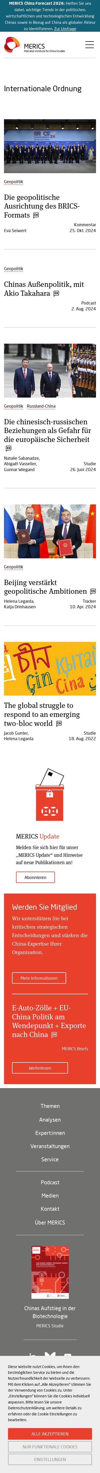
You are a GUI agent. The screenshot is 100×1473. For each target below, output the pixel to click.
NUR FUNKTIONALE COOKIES (50, 1446)
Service (50, 1159)
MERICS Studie (50, 1325)
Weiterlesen (40, 1067)
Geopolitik (13, 181)
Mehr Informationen (39, 978)
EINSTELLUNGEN (50, 1459)
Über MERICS (50, 1222)
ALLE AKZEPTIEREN (50, 1433)
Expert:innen (50, 1132)
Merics (34, 46)
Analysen (50, 1119)
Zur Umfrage (65, 28)
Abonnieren (35, 877)
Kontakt (50, 1208)
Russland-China (41, 405)
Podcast (50, 1182)
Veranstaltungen (50, 1146)
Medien (50, 1195)
